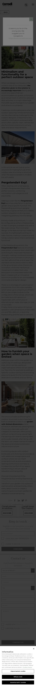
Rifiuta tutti (18, 679)
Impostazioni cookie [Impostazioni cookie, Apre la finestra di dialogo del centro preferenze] (18, 673)
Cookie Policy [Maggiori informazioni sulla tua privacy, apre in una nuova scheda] (27, 669)
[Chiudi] (34, 651)
